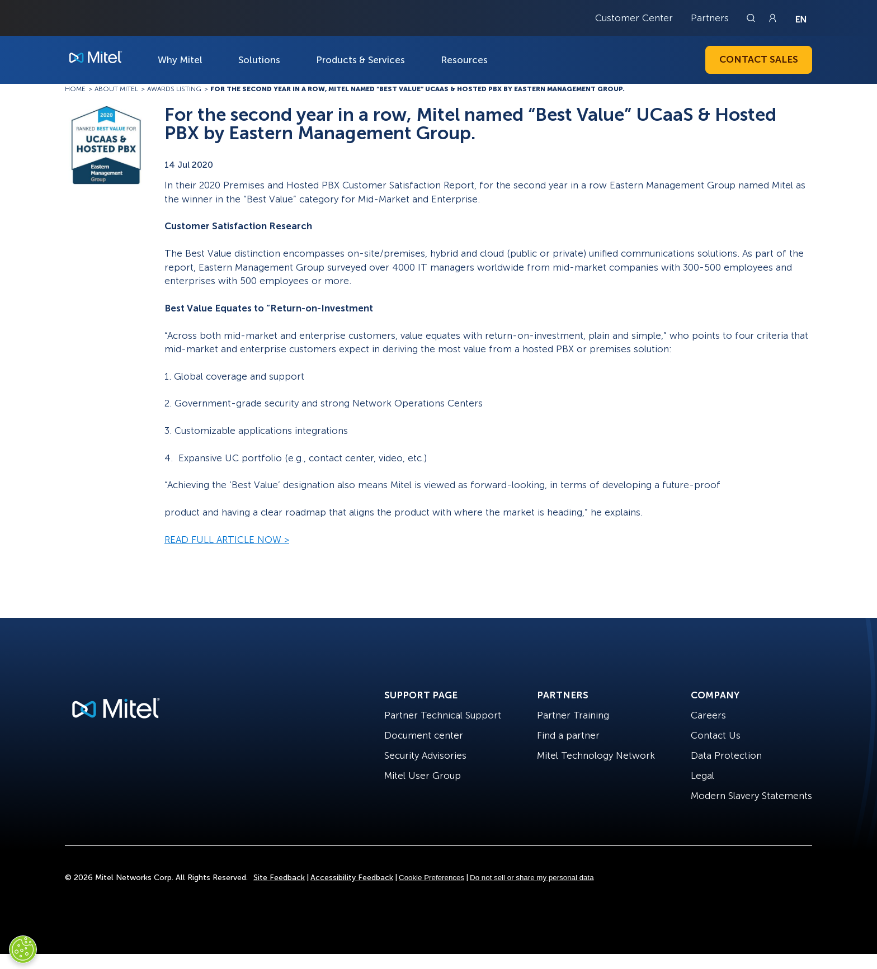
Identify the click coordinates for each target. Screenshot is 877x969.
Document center (423, 735)
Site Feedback (279, 877)
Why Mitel (180, 59)
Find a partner (568, 735)
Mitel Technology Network (596, 755)
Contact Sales (758, 59)
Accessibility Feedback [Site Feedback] (351, 877)
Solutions (259, 59)
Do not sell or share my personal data (532, 877)
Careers (708, 715)
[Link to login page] (772, 17)
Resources (464, 59)
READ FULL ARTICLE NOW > (226, 539)
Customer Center (634, 17)
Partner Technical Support (442, 715)
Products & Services (360, 59)
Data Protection (726, 755)
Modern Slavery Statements (751, 795)
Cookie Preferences (431, 877)
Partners (710, 17)
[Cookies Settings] (23, 949)
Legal (702, 775)
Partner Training (573, 715)
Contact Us (716, 735)
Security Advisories (425, 755)
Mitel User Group (422, 775)
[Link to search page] (752, 17)
